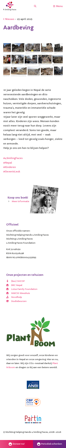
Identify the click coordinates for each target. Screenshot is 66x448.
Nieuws (8, 19)
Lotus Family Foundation (21, 289)
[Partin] (33, 419)
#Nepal (7, 162)
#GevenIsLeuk (11, 171)
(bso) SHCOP (15, 281)
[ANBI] (33, 385)
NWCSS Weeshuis (18, 293)
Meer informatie (20, 201)
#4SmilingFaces (13, 158)
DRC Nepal (14, 285)
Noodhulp (14, 297)
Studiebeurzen (16, 301)
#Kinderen (9, 167)
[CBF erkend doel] (33, 402)
